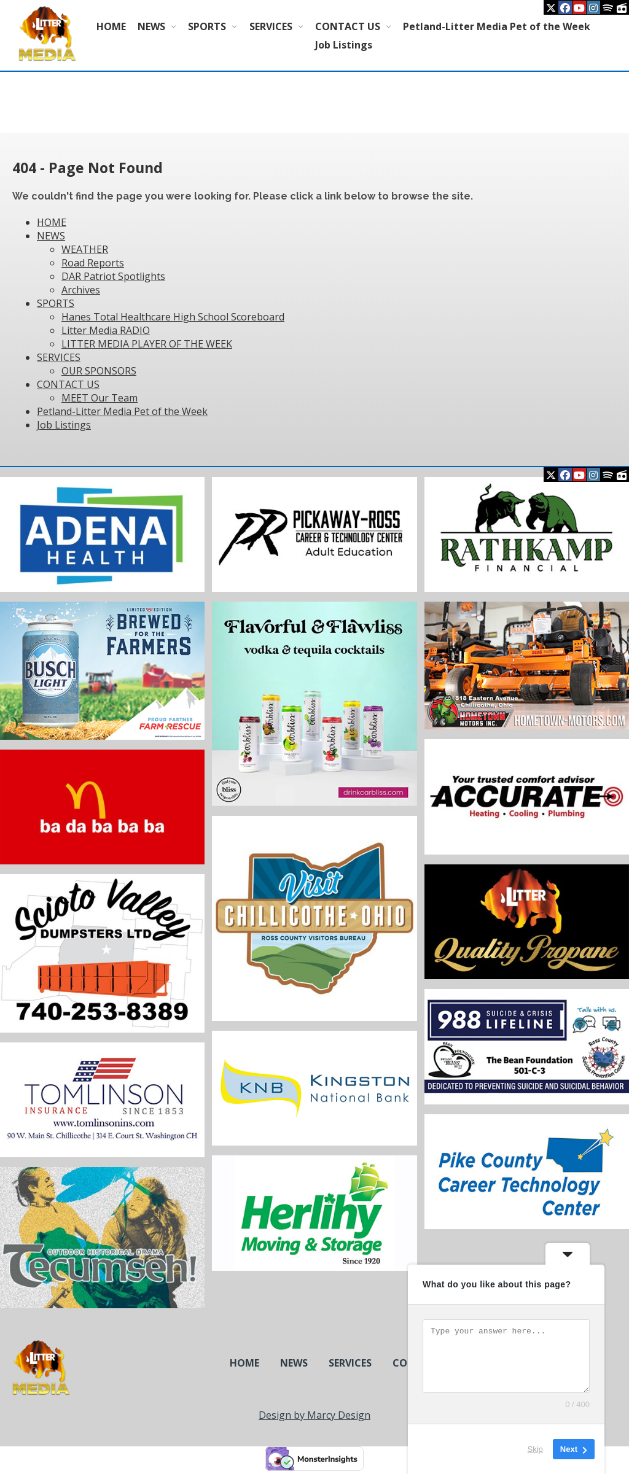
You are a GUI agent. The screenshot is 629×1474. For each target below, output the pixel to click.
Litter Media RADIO (105, 330)
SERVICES (270, 26)
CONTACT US (347, 26)
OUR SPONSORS (98, 371)
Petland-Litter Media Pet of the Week (496, 26)
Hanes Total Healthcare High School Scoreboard (172, 317)
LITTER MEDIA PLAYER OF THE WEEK (146, 344)
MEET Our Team (99, 398)
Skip (535, 1449)
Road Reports (92, 263)
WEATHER (84, 249)
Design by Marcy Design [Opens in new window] (314, 1415)
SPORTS (207, 26)
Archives (80, 290)
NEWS (151, 26)
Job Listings (343, 45)
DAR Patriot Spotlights (113, 276)
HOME (111, 26)
